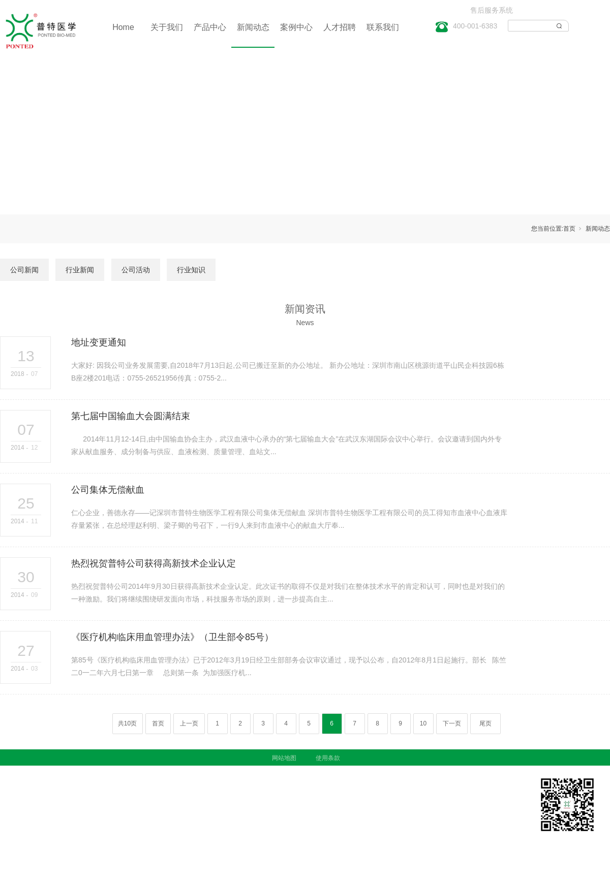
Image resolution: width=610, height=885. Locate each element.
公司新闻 (24, 269)
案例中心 (296, 27)
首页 (569, 228)
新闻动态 (253, 27)
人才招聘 (339, 27)
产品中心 (210, 27)
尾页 (485, 723)
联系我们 (383, 27)
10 (423, 723)
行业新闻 (80, 269)
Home (123, 27)
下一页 (452, 723)
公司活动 (135, 269)
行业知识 (191, 269)
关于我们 (166, 27)
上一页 (189, 723)
